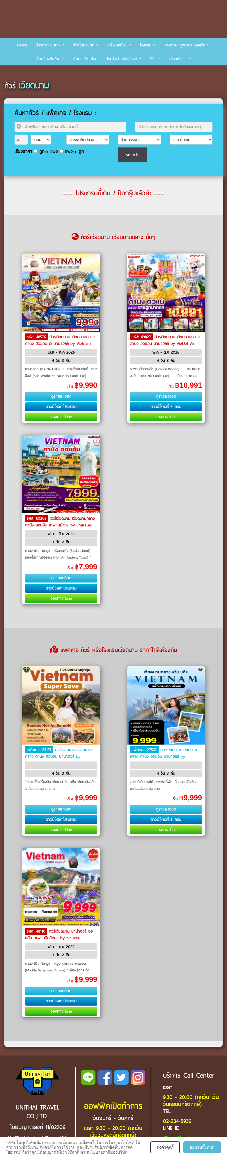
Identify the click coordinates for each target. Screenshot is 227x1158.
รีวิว (153, 58)
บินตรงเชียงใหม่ (85, 58)
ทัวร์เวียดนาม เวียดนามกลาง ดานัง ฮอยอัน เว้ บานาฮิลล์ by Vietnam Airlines (60, 343)
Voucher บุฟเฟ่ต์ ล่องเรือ (184, 45)
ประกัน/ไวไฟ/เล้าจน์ (121, 58)
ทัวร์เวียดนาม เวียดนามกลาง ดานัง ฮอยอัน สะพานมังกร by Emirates (60, 521)
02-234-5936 (177, 1121)
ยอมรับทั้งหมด (202, 1147)
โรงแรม (145, 45)
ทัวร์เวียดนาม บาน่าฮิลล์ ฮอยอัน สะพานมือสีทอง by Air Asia (59, 934)
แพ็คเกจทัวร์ (117, 45)
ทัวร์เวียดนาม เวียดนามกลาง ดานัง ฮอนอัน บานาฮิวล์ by (58, 753)
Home (22, 45)
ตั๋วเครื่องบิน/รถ (48, 58)
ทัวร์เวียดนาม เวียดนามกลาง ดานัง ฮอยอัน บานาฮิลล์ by (163, 753)
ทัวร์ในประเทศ (83, 45)
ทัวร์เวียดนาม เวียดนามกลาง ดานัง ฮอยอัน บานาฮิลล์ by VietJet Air (165, 340)
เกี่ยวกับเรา (178, 58)
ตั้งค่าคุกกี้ (165, 1147)
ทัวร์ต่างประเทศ (48, 45)
